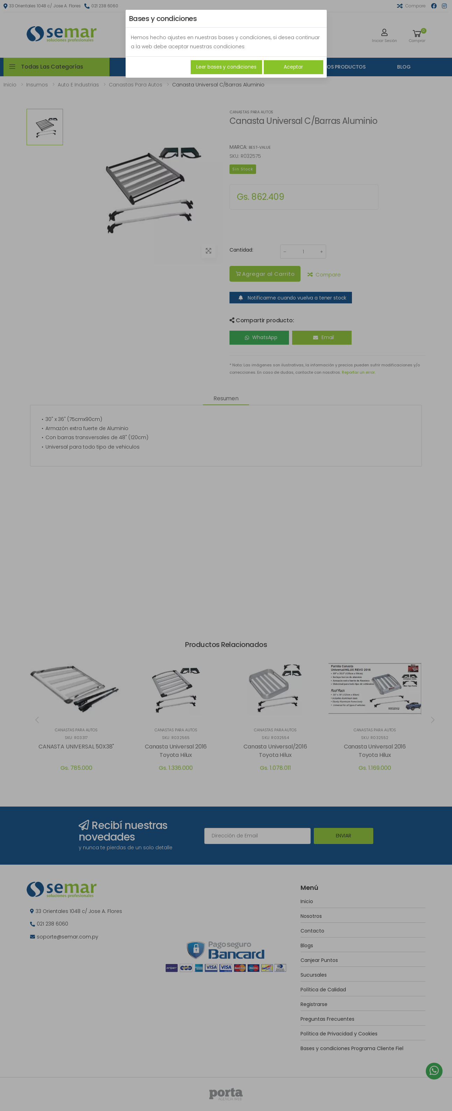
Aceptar (293, 66)
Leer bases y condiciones (226, 66)
